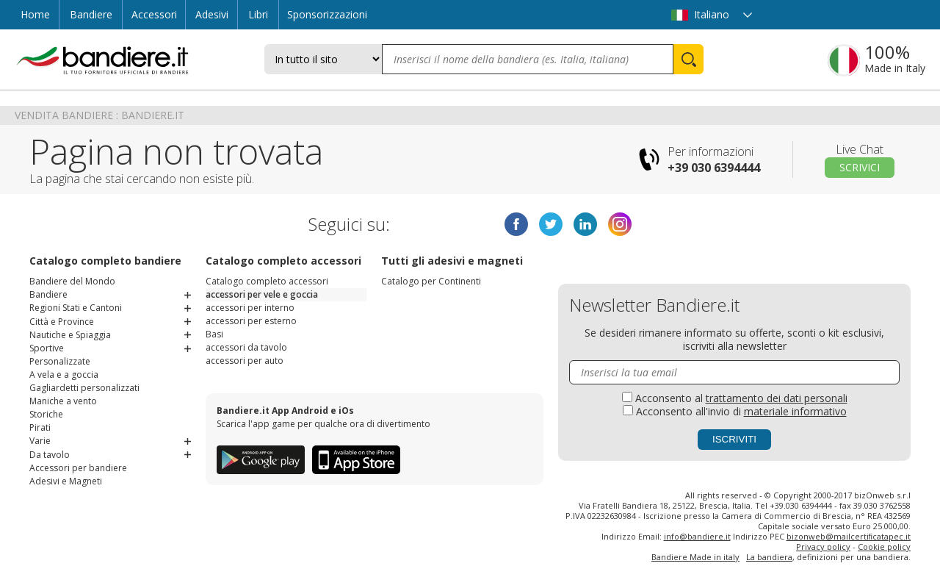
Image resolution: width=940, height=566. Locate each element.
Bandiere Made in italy (695, 556)
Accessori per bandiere (78, 466)
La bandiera (769, 556)
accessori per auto (244, 360)
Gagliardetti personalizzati (84, 387)
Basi (214, 334)
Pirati (40, 426)
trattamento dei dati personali (776, 398)
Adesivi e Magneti (65, 479)
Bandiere (91, 14)
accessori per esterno (251, 321)
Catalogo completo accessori (267, 281)
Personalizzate (59, 360)
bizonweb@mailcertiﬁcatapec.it (849, 536)
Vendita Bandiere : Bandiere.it (99, 115)
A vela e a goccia (63, 374)
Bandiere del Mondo (72, 281)
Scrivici (859, 167)
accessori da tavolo (246, 347)
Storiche (46, 413)
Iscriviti (734, 439)
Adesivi (211, 14)
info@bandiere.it (697, 536)
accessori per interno (250, 307)
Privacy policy (823, 546)
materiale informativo (795, 411)
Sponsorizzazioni (327, 14)
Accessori (154, 14)
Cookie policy (884, 546)
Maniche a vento (63, 400)
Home (35, 14)
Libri (258, 14)
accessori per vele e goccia (262, 294)
